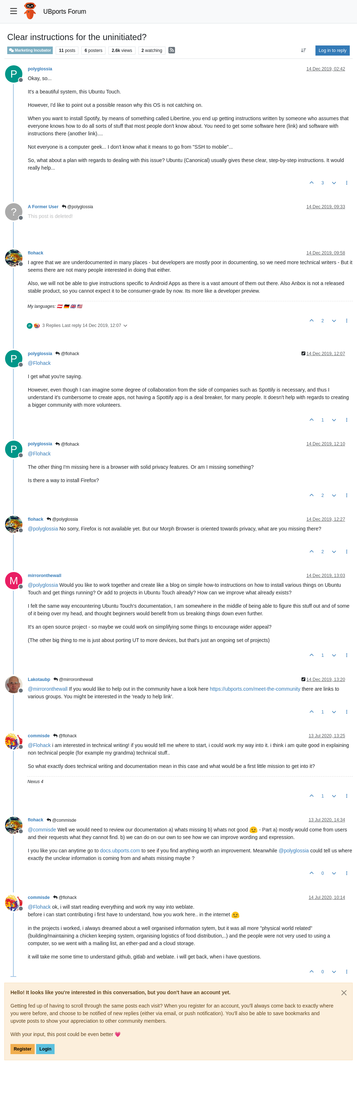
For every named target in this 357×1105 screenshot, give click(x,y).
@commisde (61, 820)
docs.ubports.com (120, 850)
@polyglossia (77, 206)
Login (45, 1049)
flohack (35, 252)
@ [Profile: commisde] (42, 830)
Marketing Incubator (30, 50)
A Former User (43, 206)
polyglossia (40, 68)
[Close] (344, 993)
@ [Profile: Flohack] (39, 363)
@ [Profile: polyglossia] (43, 529)
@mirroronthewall (73, 679)
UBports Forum (64, 11)
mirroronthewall (44, 575)
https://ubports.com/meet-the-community (255, 689)
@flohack (67, 353)
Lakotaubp (39, 679)
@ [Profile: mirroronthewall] (48, 689)
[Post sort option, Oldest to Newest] (304, 50)
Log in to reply (333, 50)
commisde (39, 735)
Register (22, 1049)
